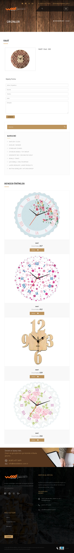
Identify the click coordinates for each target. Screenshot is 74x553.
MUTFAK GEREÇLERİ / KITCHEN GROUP (20, 168)
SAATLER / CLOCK (13, 141)
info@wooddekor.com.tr (61, 3)
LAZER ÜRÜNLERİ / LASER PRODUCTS (20, 165)
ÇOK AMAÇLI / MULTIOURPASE (17, 162)
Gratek (67, 548)
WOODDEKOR (59, 21)
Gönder (10, 117)
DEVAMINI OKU (43, 491)
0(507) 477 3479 (44, 3)
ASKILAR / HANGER (14, 145)
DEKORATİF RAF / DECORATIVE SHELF (20, 155)
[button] (42, 8)
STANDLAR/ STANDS (14, 148)
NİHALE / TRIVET (13, 158)
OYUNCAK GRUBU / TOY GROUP (18, 151)
